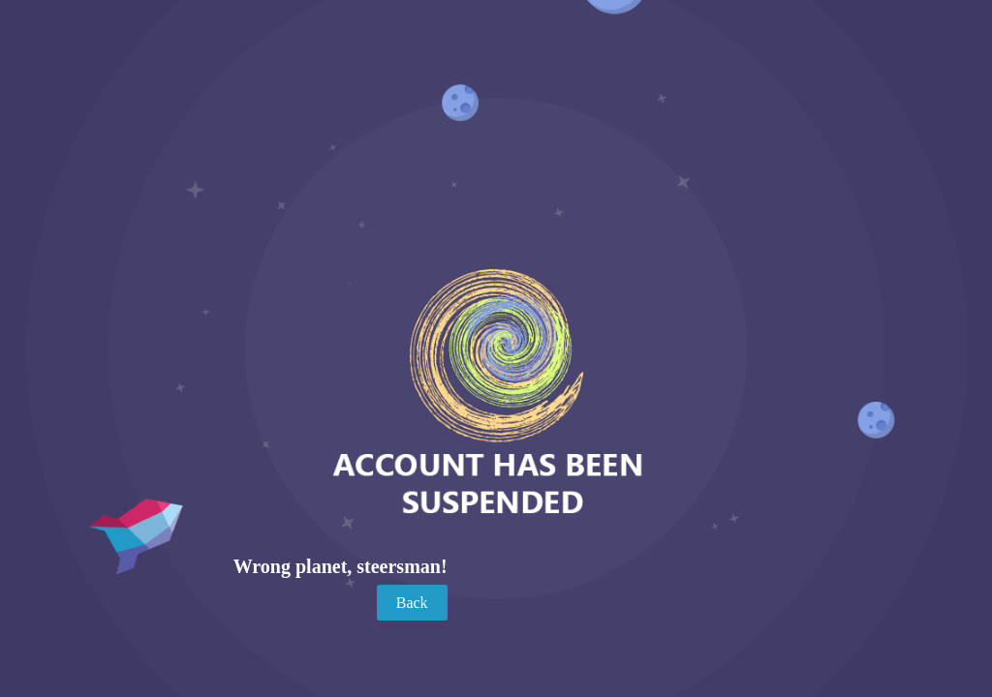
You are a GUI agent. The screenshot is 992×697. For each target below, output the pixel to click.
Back (412, 602)
